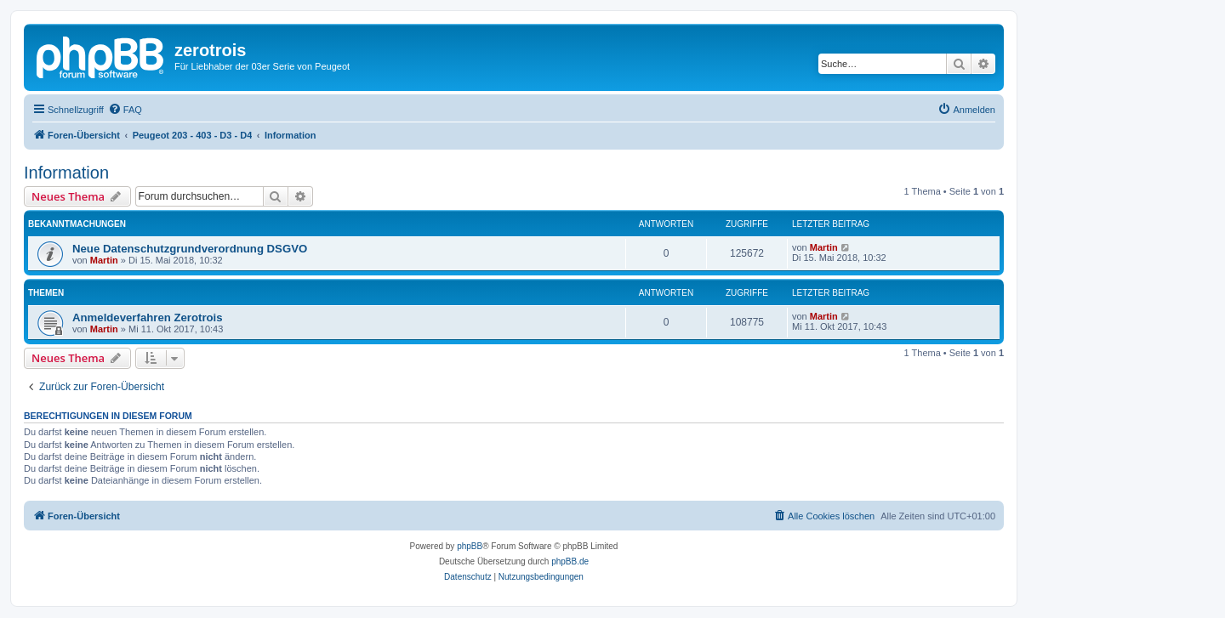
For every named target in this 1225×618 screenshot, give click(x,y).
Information (66, 172)
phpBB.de (570, 561)
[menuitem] (125, 109)
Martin (104, 260)
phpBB (469, 546)
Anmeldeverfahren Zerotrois (147, 317)
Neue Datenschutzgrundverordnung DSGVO (189, 248)
